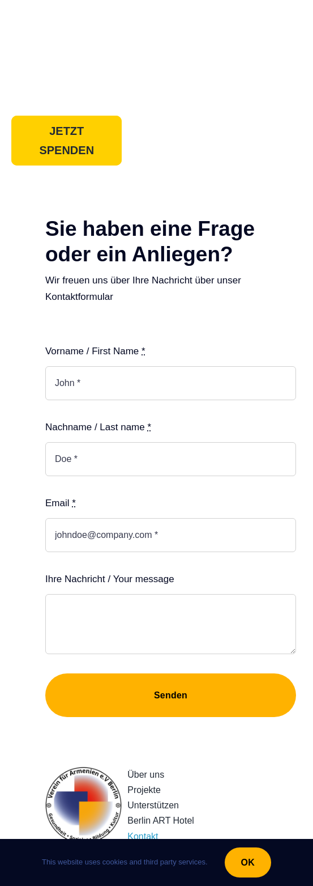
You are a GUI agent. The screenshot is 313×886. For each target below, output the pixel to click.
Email (60, 503)
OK (248, 862)
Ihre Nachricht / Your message (109, 579)
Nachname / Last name (98, 427)
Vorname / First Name (95, 351)
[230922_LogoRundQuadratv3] (83, 771)
